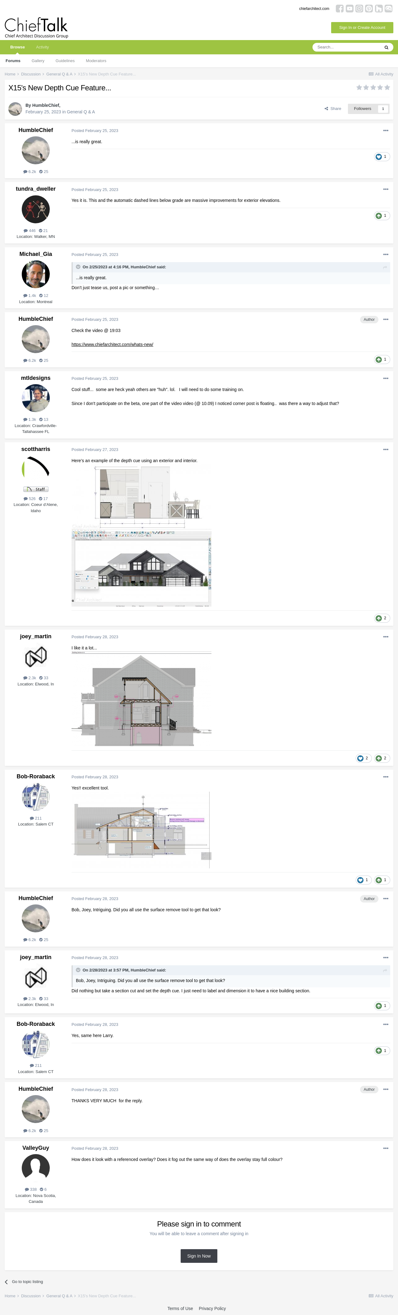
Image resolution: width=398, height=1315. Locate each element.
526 (29, 498)
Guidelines (65, 60)
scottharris (35, 449)
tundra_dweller (36, 189)
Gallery (38, 60)
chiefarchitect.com (314, 9)
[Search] (346, 47)
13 (43, 419)
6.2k (29, 171)
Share (333, 108)
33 (43, 678)
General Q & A (81, 111)
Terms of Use (180, 1308)
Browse (17, 49)
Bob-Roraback (35, 776)
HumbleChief (45, 105)
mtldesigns (35, 378)
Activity (42, 47)
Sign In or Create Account (362, 27)
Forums (13, 60)
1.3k (29, 419)
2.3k (29, 678)
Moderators (96, 60)
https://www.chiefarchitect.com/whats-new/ (112, 344)
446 (29, 230)
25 (43, 171)
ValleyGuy (35, 1148)
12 (43, 295)
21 (43, 230)
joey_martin (35, 636)
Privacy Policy (212, 1308)
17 (43, 498)
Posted (95, 130)
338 (31, 1189)
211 (36, 818)
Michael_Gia (35, 254)
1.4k (29, 295)
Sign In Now (199, 1256)
